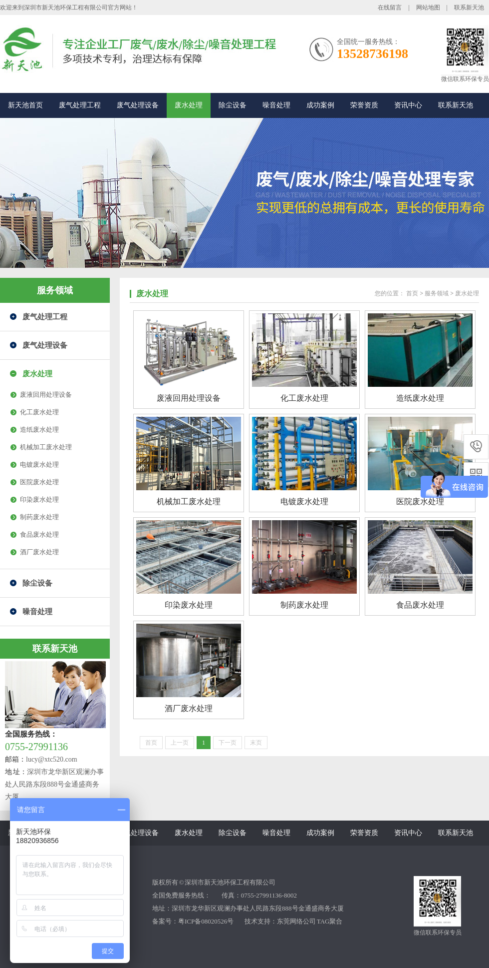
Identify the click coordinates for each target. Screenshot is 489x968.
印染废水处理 (39, 499)
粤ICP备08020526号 (206, 921)
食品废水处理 (39, 534)
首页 (412, 293)
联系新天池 (469, 7)
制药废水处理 (39, 517)
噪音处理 (276, 105)
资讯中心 (408, 105)
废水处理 (189, 105)
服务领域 (55, 290)
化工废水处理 (39, 412)
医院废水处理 (39, 482)
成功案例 (320, 105)
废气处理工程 (80, 105)
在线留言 (390, 7)
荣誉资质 (364, 105)
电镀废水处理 (39, 464)
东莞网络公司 (296, 921)
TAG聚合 (330, 921)
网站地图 (428, 7)
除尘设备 (232, 105)
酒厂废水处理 (39, 552)
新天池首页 (25, 105)
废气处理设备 (138, 105)
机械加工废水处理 (46, 447)
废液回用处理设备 (46, 394)
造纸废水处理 (39, 429)
